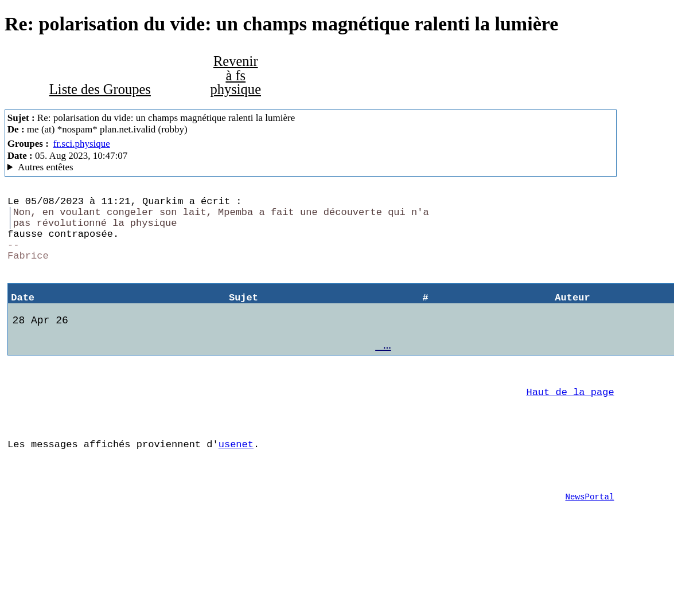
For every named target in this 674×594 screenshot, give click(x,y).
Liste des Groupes (100, 89)
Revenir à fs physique (235, 75)
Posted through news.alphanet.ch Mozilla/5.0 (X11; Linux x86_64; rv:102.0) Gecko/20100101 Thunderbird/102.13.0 (310, 167)
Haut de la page (570, 422)
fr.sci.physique (81, 143)
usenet (236, 481)
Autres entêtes (45, 167)
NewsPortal (589, 541)
